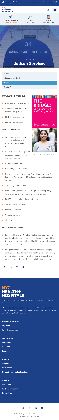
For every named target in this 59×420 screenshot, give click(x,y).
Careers (5, 364)
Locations (6, 343)
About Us (6, 359)
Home (6, 74)
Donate (5, 380)
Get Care (6, 347)
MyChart (6, 326)
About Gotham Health (12, 78)
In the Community (10, 389)
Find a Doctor (8, 338)
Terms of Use (34, 416)
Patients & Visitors (10, 322)
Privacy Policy (24, 416)
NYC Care (6, 385)
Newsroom (7, 368)
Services (7, 83)
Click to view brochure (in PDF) (44, 154)
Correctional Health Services (15, 372)
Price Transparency (10, 330)
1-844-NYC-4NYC (11, 22)
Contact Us (8, 87)
